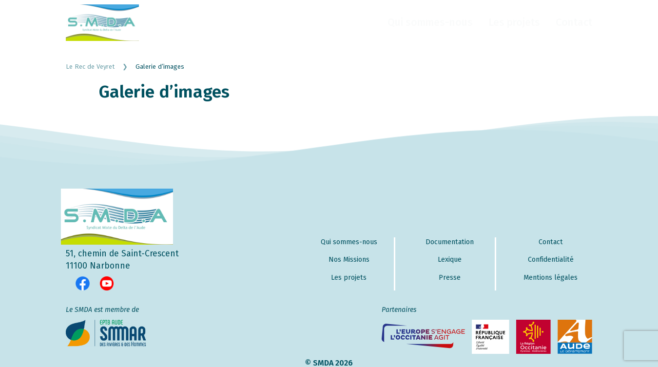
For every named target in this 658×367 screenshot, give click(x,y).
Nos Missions (349, 259)
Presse (450, 277)
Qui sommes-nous (430, 22)
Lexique (450, 259)
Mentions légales (550, 277)
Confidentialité (551, 259)
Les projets (514, 22)
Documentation (450, 242)
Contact (574, 22)
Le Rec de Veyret (100, 66)
